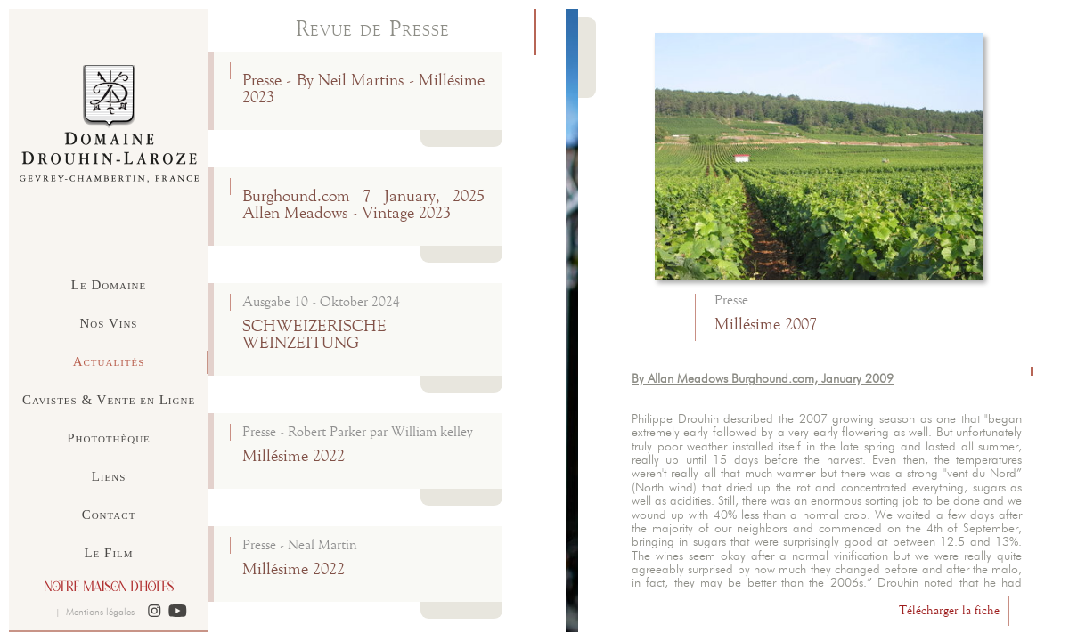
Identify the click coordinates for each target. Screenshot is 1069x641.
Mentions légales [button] (100, 612)
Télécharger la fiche (949, 611)
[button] (154, 611)
